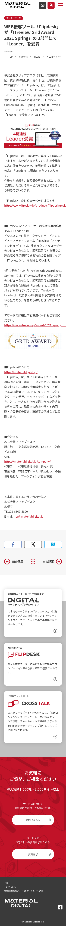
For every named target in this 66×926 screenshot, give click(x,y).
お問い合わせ (42, 5)
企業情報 (23, 56)
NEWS (37, 56)
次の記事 (48, 561)
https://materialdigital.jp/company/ (27, 461)
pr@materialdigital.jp (29, 516)
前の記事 (17, 561)
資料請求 (51, 5)
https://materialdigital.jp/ (20, 372)
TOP (10, 56)
